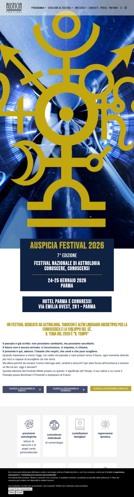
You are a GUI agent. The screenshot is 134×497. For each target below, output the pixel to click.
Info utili (80, 8)
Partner (113, 8)
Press (103, 8)
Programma (37, 8)
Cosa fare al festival (59, 8)
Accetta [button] (19, 493)
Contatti (93, 8)
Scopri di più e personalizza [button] (20, 489)
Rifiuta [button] (11, 493)
